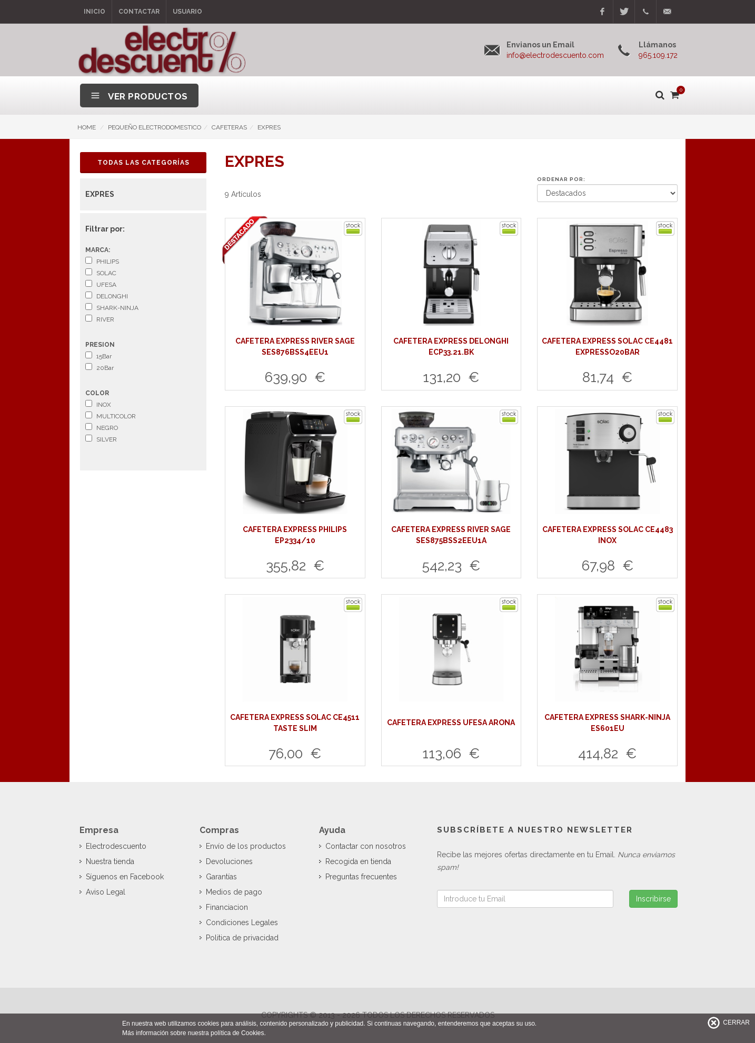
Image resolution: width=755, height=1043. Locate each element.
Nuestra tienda (110, 861)
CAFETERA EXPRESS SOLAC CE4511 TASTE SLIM (295, 723)
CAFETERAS (229, 127)
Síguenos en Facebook (125, 876)
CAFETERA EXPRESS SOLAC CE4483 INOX (607, 535)
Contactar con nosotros (365, 846)
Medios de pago (234, 892)
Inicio (94, 11)
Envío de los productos (246, 846)
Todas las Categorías (143, 162)
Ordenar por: (561, 179)
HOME (86, 127)
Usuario (187, 11)
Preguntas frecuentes (361, 876)
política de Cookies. (238, 1033)
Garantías (221, 876)
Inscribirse (653, 899)
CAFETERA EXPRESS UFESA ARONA (451, 722)
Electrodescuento (116, 846)
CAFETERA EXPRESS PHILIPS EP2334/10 (295, 535)
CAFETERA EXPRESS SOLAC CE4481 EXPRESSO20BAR (607, 346)
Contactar (139, 11)
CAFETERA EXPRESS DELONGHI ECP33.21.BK (451, 346)
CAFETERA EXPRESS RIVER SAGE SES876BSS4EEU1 (295, 346)
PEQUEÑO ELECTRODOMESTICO (154, 127)
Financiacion (227, 907)
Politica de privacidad (242, 938)
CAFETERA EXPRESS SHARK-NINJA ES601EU (607, 723)
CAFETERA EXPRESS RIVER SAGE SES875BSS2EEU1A (451, 535)
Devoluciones (229, 861)
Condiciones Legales (242, 922)
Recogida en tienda (358, 861)
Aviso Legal (105, 892)
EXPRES (269, 127)
